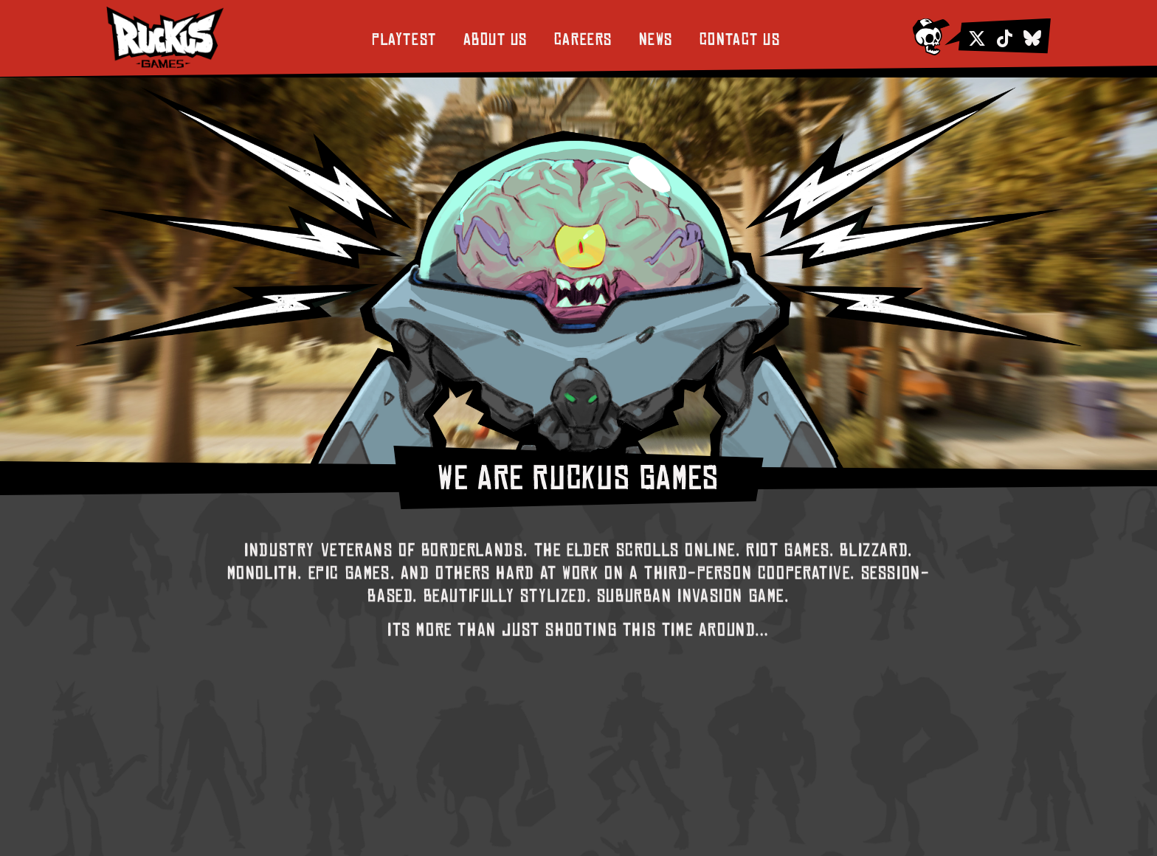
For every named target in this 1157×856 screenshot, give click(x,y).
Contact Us (740, 39)
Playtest (404, 39)
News (656, 39)
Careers (583, 39)
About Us (495, 39)
